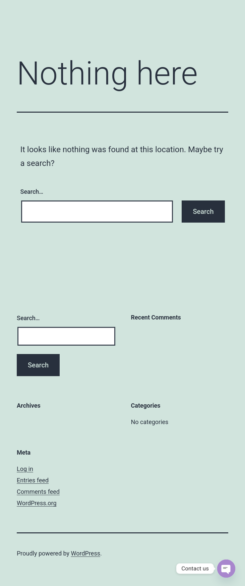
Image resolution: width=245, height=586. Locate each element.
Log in (25, 468)
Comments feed (38, 491)
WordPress (85, 553)
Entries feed (33, 480)
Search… (32, 191)
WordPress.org (37, 503)
